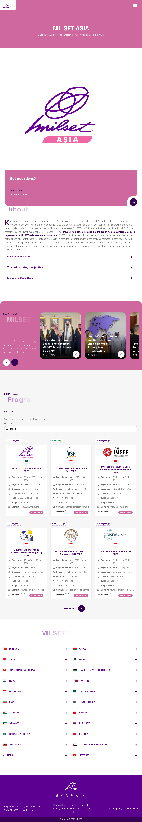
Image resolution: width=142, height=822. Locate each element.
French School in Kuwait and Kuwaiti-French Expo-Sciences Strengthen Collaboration (103, 343)
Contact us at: (16, 190)
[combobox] (71, 429)
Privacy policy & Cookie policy (123, 808)
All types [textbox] (11, 429)
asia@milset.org (18, 194)
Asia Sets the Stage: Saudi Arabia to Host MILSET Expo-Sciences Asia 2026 (57, 345)
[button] (14, 362)
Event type (9, 423)
